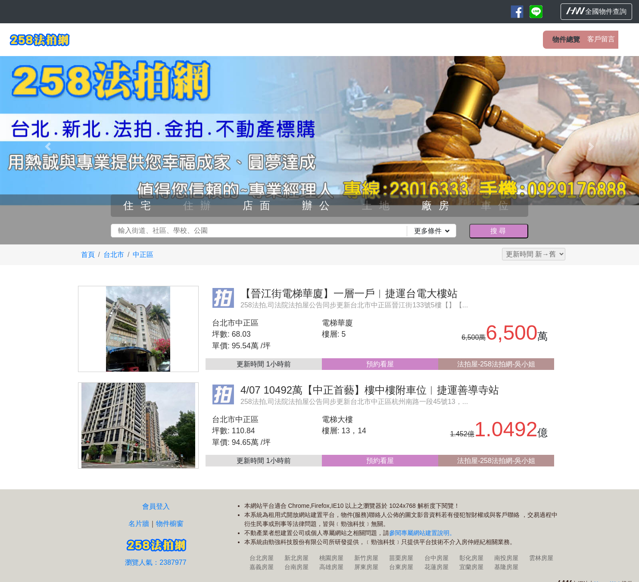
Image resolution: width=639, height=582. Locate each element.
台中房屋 (436, 557)
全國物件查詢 (596, 11)
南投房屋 (506, 557)
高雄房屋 (331, 566)
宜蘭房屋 (471, 566)
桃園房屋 (331, 557)
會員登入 (156, 506)
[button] (48, 147)
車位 (498, 205)
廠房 (438, 205)
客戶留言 (601, 39)
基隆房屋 (506, 566)
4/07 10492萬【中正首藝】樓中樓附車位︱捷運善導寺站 (369, 390)
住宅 (140, 205)
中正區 (143, 254)
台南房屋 (296, 566)
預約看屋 (380, 364)
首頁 (88, 254)
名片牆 (138, 523)
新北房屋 (296, 557)
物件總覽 (566, 39)
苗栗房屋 (401, 557)
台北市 (113, 254)
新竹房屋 (366, 557)
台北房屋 (261, 557)
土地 (379, 205)
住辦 (200, 205)
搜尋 (498, 231)
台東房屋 (401, 566)
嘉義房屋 (261, 566)
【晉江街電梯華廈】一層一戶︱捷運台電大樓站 (349, 293)
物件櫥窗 (170, 523)
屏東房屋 (366, 566)
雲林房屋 (541, 557)
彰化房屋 (471, 557)
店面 (260, 205)
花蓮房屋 (436, 566)
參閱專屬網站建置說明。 (422, 532)
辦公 (319, 205)
